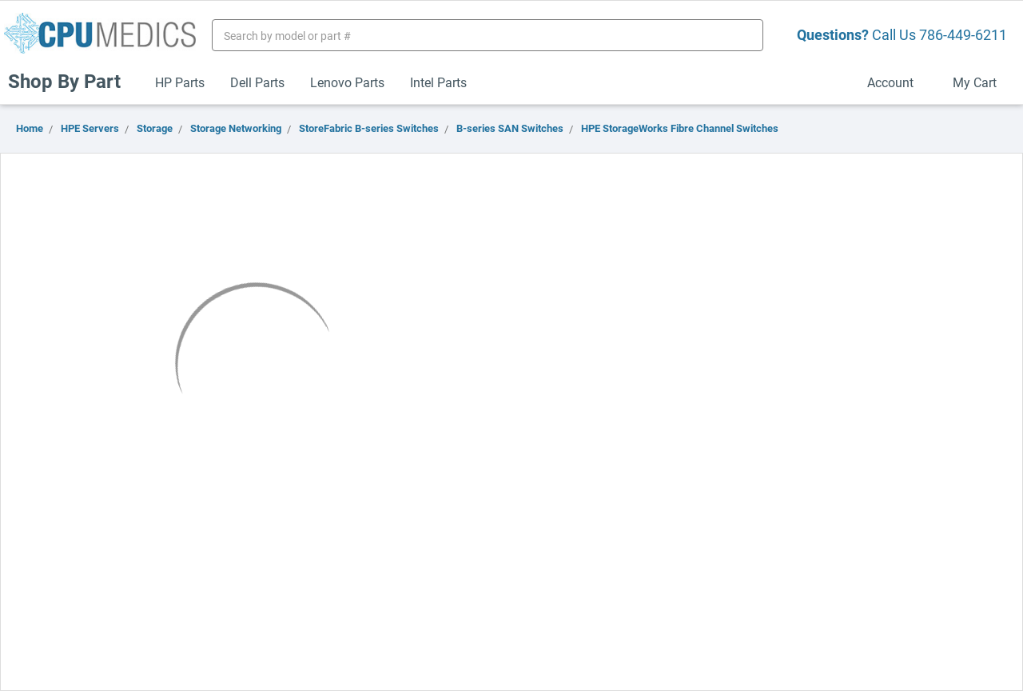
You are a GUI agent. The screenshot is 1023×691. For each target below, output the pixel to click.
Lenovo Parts (347, 82)
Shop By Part (71, 81)
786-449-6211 (963, 34)
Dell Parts (257, 82)
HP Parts (180, 82)
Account (897, 82)
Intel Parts (438, 82)
